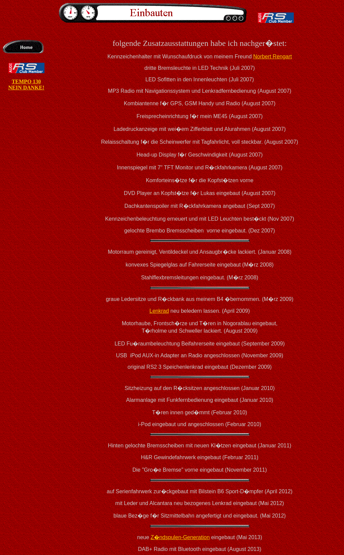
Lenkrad (159, 311)
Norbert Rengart (272, 56)
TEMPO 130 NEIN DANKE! (26, 84)
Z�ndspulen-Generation (180, 537)
